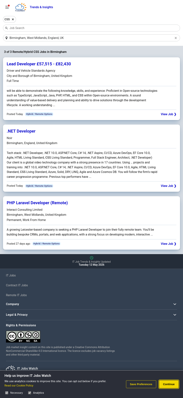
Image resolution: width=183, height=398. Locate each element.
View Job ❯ (168, 114)
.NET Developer (21, 131)
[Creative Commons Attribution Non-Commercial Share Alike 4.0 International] (62, 335)
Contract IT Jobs (17, 285)
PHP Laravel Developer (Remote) (37, 202)
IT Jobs (11, 275)
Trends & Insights (41, 7)
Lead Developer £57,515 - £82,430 (39, 63)
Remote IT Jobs (16, 295)
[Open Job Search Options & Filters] (7, 7)
